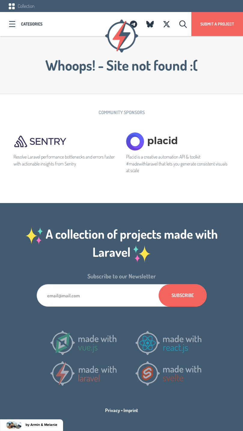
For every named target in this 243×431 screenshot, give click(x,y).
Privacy (112, 410)
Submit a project (217, 23)
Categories (31, 23)
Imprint (130, 410)
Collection (22, 6)
